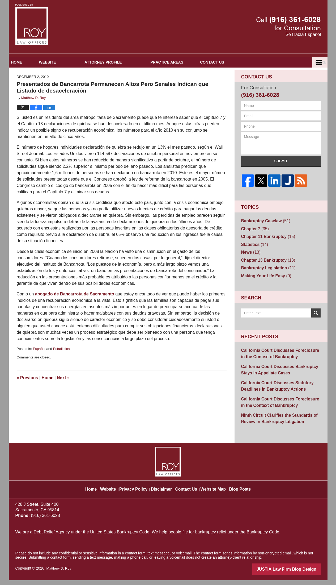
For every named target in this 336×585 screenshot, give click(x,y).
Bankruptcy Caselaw (263, 238)
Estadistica (61, 366)
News (249, 266)
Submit (281, 179)
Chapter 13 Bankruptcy (265, 273)
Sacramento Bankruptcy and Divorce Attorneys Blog (31, 24)
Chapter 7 (253, 245)
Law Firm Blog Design (295, 574)
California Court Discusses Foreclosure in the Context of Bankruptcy (278, 365)
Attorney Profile (127, 80)
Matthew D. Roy (59, 573)
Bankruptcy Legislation (265, 281)
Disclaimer (162, 491)
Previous (27, 395)
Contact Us (248, 80)
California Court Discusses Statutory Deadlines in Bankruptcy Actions (273, 394)
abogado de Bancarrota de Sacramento (74, 311)
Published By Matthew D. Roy (288, 27)
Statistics (253, 259)
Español (298, 80)
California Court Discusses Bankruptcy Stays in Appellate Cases (275, 380)
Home (28, 80)
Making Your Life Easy (263, 288)
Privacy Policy (132, 491)
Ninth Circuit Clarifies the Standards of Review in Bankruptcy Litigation (275, 424)
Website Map (220, 491)
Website (71, 80)
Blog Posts (250, 491)
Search (316, 324)
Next (63, 395)
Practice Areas (190, 80)
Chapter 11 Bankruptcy (265, 252)
